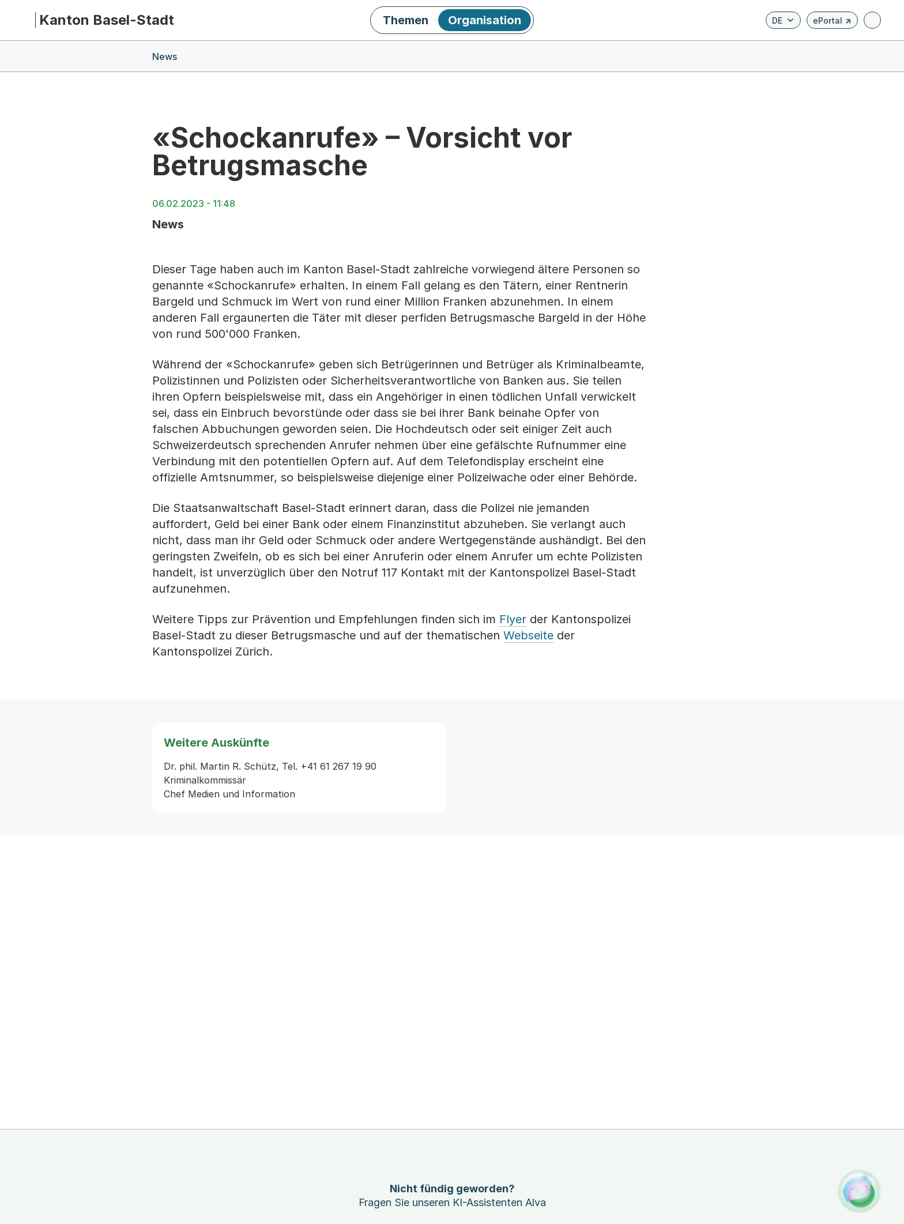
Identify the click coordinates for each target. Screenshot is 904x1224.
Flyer (512, 619)
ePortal (832, 22)
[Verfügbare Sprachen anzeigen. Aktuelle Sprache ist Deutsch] (783, 20)
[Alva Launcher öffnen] (859, 1190)
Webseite (528, 635)
